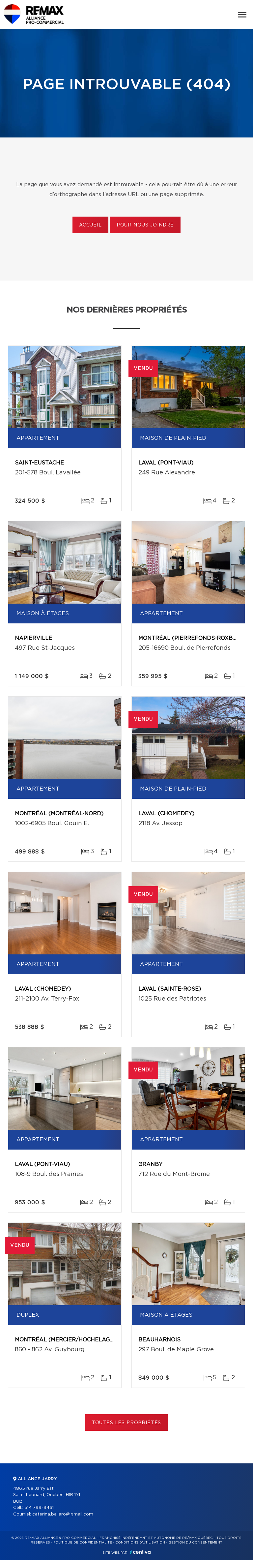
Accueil (90, 225)
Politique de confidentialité (82, 1542)
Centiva (140, 1552)
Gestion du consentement (195, 1542)
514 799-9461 (39, 1508)
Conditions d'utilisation (140, 1542)
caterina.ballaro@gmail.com (62, 1514)
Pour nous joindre (145, 225)
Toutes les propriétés (126, 1423)
